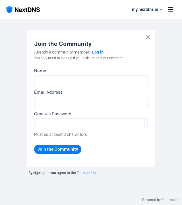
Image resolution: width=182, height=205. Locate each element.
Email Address (48, 92)
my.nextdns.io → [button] (147, 9)
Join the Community (57, 149)
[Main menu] (170, 9)
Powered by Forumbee (160, 200)
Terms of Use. (87, 173)
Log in (98, 52)
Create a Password (52, 113)
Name (40, 70)
